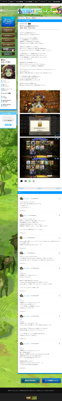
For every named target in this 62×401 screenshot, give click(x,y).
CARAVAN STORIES (31, 398)
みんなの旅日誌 (29, 1)
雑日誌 (21, 27)
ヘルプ (49, 1)
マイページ (4, 1)
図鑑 (35, 18)
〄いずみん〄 (26, 198)
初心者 (25, 27)
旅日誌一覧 (40, 188)
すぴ (24, 237)
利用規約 (9, 390)
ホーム (1, 4)
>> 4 (21, 319)
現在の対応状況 (56, 1)
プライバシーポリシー (15, 390)
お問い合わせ (47, 390)
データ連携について (8, 45)
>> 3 (21, 299)
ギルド (36, 1)
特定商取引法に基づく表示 (24, 390)
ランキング (42, 1)
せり (24, 253)
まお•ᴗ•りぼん (27, 268)
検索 (9, 124)
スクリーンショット (31, 27)
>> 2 (21, 347)
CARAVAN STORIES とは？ (8, 49)
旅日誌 (29, 18)
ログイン (8, 40)
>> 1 (21, 271)
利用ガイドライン (32, 390)
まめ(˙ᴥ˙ (25, 215)
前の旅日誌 (21, 188)
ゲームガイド (8, 54)
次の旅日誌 (58, 188)
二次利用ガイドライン (39, 390)
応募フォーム (52, 390)
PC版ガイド (8, 36)
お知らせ (12, 1)
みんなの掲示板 (19, 1)
